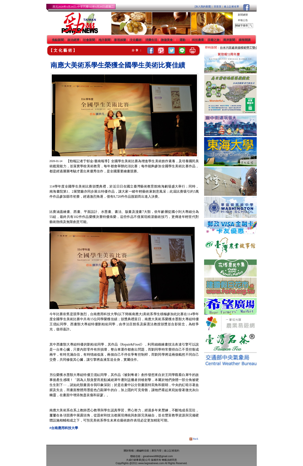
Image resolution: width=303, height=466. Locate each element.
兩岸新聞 (229, 40)
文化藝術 (136, 40)
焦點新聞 (58, 40)
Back (194, 438)
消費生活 (151, 40)
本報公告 (243, 20)
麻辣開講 (245, 40)
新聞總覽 (243, 14)
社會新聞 (89, 40)
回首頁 (217, 6)
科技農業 (198, 40)
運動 (182, 40)
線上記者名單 (231, 6)
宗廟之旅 (213, 40)
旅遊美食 (167, 40)
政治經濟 (73, 40)
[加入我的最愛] (203, 6)
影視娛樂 (120, 40)
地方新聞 (104, 40)
